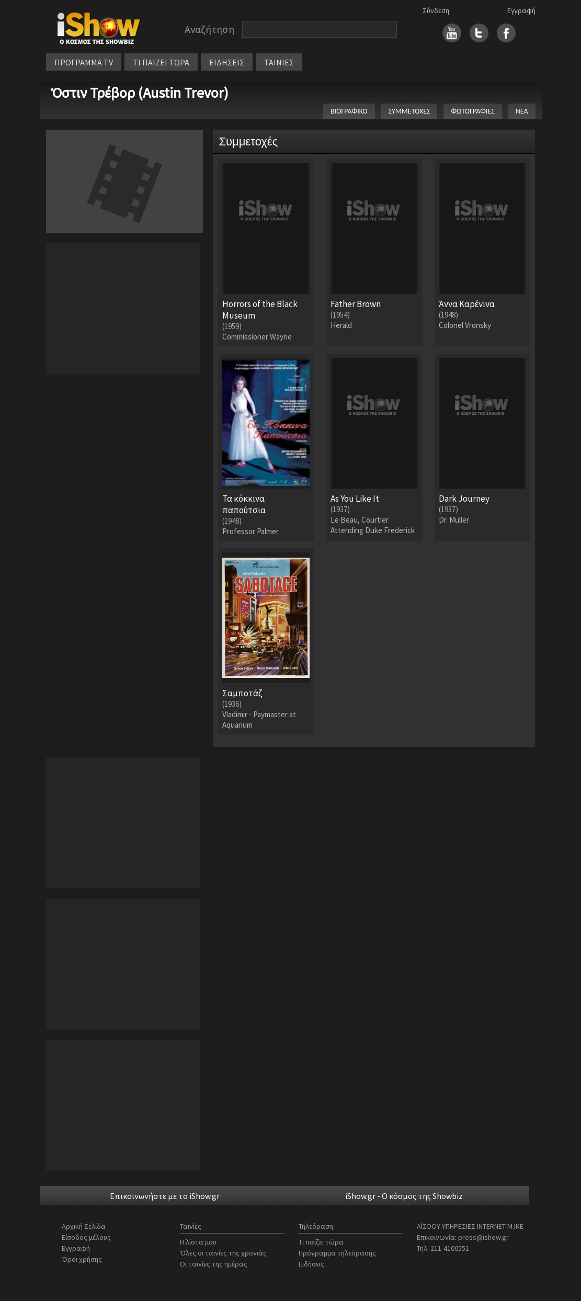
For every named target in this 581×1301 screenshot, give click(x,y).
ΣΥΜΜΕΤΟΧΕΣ (409, 111)
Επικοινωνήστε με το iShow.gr (165, 1196)
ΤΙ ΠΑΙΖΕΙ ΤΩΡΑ (161, 62)
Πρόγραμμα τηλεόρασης (337, 1253)
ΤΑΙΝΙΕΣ (279, 62)
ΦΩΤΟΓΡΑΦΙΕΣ (472, 111)
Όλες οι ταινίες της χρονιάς (223, 1253)
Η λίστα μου (198, 1242)
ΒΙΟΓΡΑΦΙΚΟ (349, 111)
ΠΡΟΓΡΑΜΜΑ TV (83, 62)
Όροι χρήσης (82, 1259)
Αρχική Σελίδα (84, 1226)
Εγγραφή (521, 10)
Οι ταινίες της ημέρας (213, 1264)
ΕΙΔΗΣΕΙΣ (226, 62)
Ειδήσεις (311, 1264)
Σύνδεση (436, 10)
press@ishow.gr (483, 1237)
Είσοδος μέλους (86, 1237)
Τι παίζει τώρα (321, 1242)
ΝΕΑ (522, 111)
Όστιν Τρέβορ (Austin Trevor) (140, 92)
